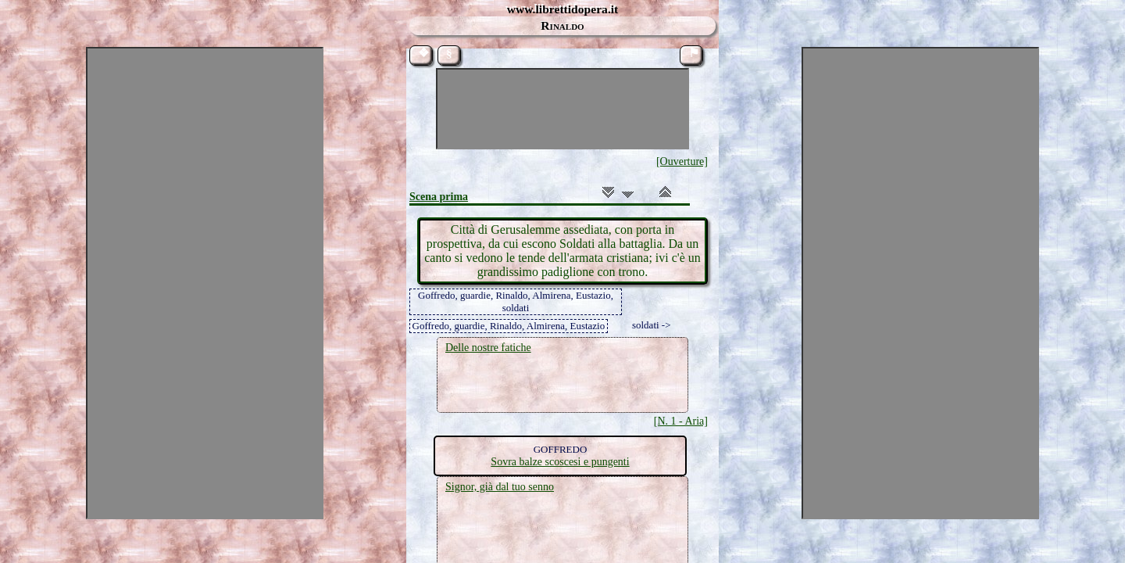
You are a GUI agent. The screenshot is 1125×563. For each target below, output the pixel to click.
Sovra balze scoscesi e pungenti (560, 462)
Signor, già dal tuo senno (499, 487)
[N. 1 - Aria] (681, 421)
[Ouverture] (682, 161)
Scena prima (438, 197)
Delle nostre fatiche (488, 347)
